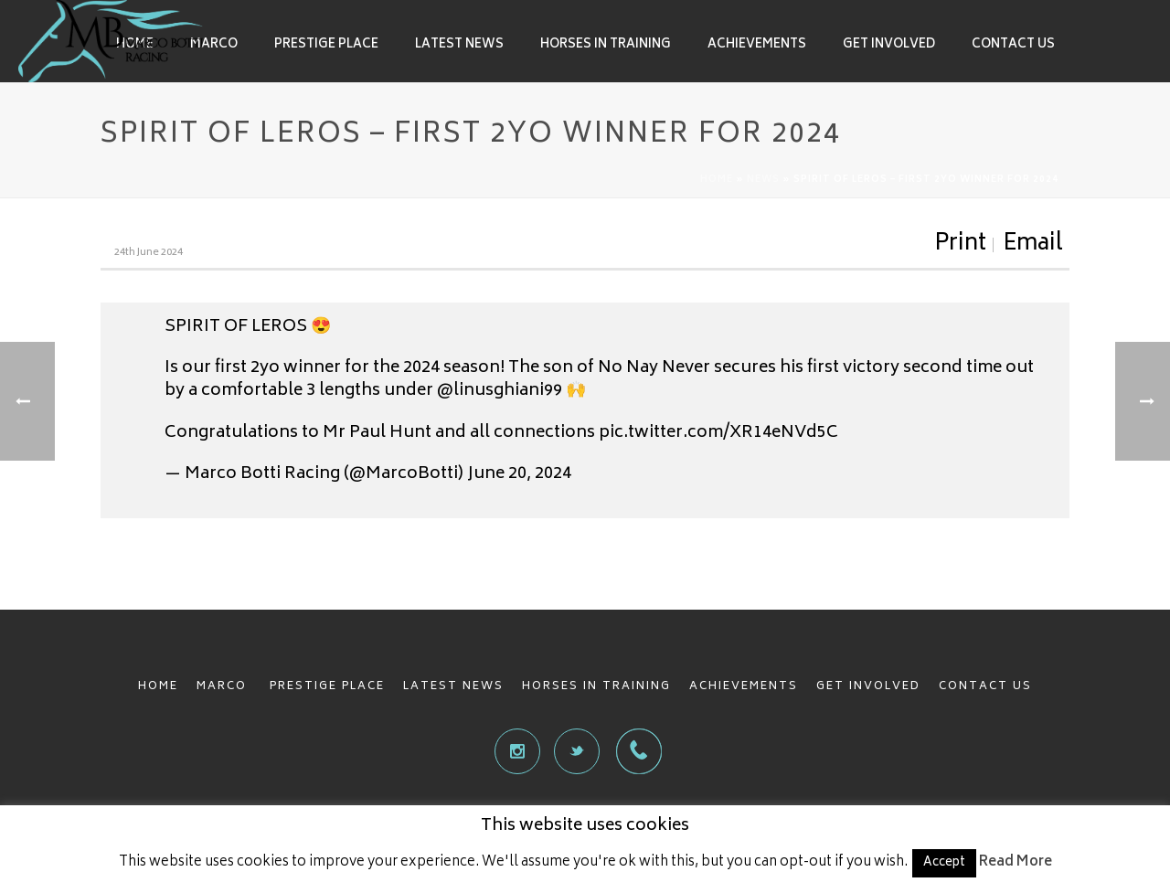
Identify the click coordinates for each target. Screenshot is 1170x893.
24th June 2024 (148, 252)
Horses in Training (605, 45)
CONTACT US (985, 686)
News (763, 180)
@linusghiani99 (499, 391)
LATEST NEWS (453, 686)
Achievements (756, 45)
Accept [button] (944, 863)
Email (1033, 245)
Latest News (459, 45)
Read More (1015, 862)
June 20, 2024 (519, 474)
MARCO (224, 686)
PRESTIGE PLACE (327, 686)
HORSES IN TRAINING (596, 686)
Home (716, 180)
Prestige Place (326, 45)
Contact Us (1013, 45)
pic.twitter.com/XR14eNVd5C (718, 433)
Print (960, 245)
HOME (158, 686)
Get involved (889, 45)
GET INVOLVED (868, 686)
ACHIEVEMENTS (743, 686)
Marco (214, 45)
